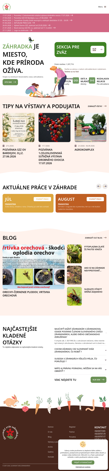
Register (72, 427)
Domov (51, 427)
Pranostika (10, 204)
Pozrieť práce (42, 199)
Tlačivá (72, 432)
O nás (50, 432)
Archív (50, 447)
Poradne (72, 437)
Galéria (51, 452)
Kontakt (51, 457)
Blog (49, 437)
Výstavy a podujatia (55, 442)
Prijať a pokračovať (83, 462)
